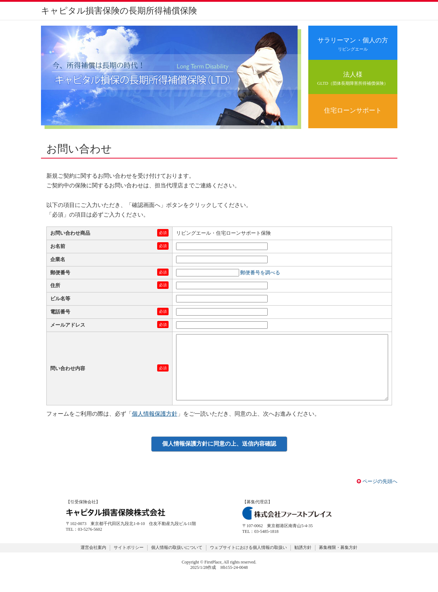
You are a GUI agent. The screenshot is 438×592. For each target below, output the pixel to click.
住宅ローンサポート (353, 110)
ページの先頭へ (377, 495)
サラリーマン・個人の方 (353, 44)
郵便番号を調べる (260, 272)
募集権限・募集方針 (338, 561)
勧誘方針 (302, 561)
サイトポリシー (129, 561)
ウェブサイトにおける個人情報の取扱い (248, 561)
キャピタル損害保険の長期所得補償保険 (119, 10)
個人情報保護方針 (154, 428)
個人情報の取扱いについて (176, 561)
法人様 (353, 78)
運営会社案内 (93, 561)
